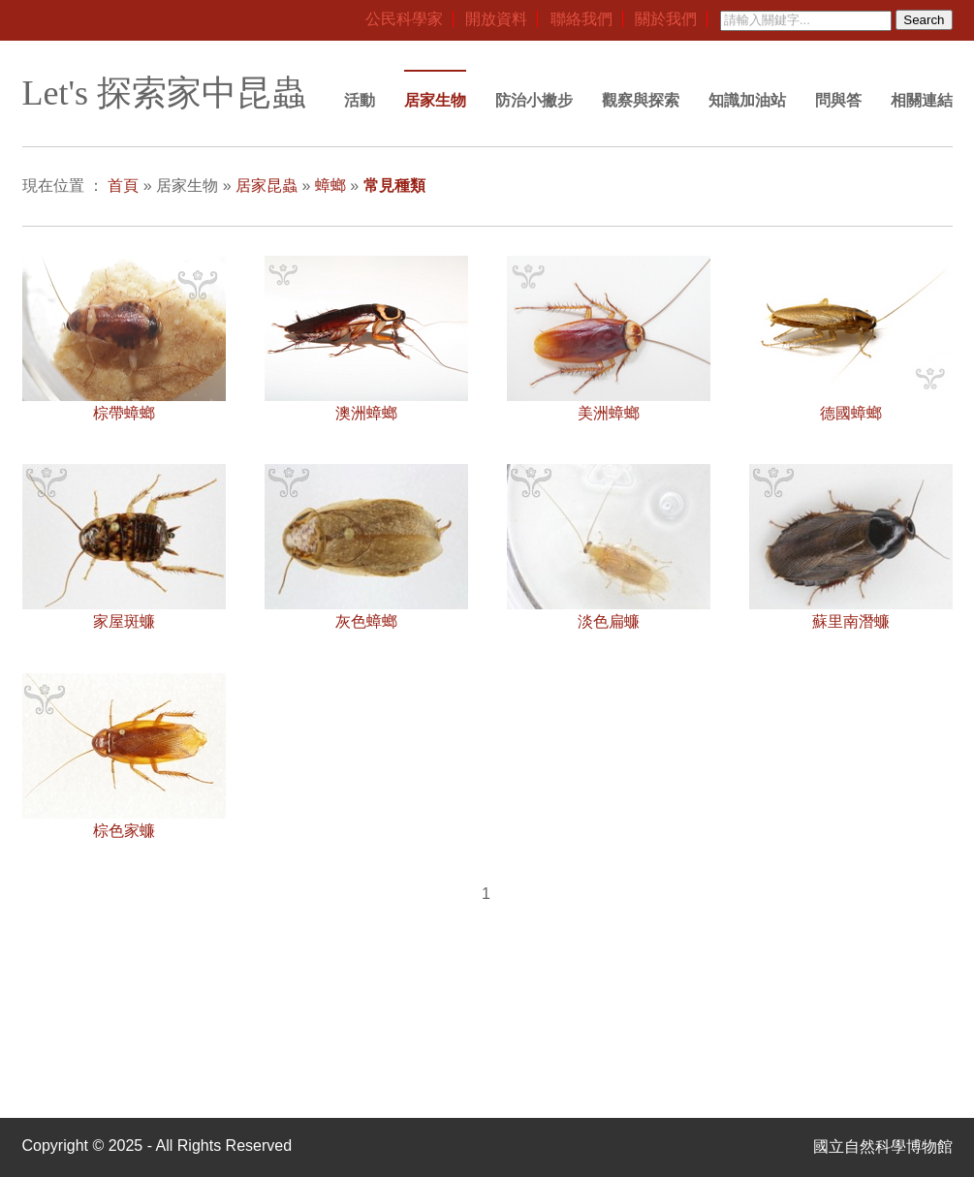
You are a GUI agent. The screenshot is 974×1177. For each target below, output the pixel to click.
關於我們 (666, 19)
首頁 (123, 185)
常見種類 (394, 185)
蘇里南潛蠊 (851, 621)
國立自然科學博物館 (883, 1146)
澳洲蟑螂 (366, 413)
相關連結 (922, 100)
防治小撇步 (534, 100)
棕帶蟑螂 (124, 413)
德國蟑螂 (851, 413)
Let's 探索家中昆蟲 (164, 93)
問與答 (838, 100)
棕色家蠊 (124, 830)
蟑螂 (330, 185)
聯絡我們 (581, 19)
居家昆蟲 (267, 185)
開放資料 (496, 19)
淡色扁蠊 (609, 621)
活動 (359, 100)
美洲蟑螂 (609, 413)
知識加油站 (747, 100)
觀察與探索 (640, 100)
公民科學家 (404, 19)
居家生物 (435, 100)
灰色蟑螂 (366, 621)
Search (923, 20)
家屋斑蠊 (124, 621)
